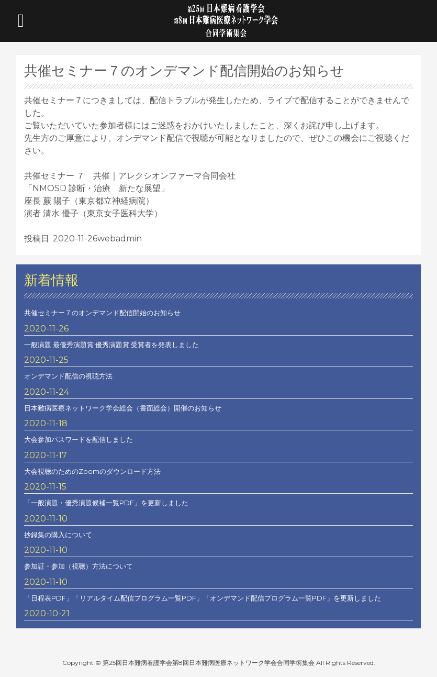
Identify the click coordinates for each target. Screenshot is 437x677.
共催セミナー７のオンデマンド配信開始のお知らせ (102, 312)
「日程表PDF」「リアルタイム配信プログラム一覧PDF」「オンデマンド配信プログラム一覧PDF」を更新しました (202, 598)
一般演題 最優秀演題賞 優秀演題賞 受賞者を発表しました (111, 344)
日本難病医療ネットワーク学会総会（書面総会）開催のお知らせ (122, 408)
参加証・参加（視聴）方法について (78, 566)
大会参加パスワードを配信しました (78, 439)
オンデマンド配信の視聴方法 (68, 376)
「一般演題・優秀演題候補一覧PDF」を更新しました (106, 502)
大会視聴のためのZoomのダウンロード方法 (92, 471)
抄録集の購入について (58, 534)
